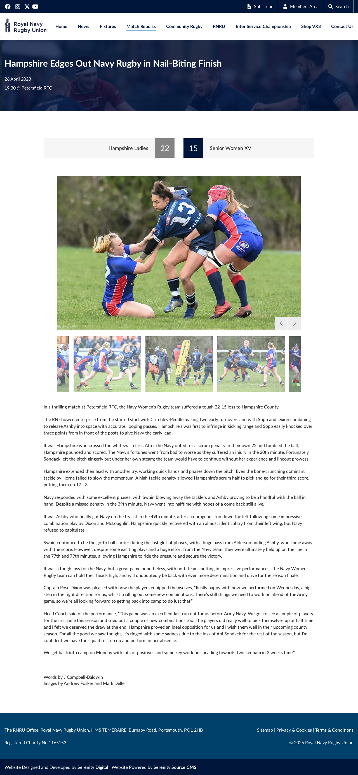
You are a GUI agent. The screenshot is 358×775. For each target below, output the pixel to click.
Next (294, 323)
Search (338, 6)
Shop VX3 (311, 26)
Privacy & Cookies (294, 729)
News (83, 26)
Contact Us (342, 26)
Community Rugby (184, 26)
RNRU (219, 26)
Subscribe (259, 6)
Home (61, 26)
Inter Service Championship (263, 26)
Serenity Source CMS (175, 767)
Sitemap (265, 729)
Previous (281, 323)
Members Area (300, 6)
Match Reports (141, 26)
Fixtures (108, 26)
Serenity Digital (92, 767)
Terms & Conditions (334, 729)
